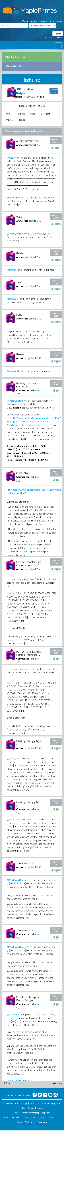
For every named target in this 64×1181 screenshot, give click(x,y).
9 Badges (19, 93)
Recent (40, 1108)
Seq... (19, 314)
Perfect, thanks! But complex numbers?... (28, 563)
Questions (45, 114)
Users (32, 1103)
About (59, 21)
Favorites (21, 114)
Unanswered (43, 1103)
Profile (8, 114)
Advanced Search (53, 38)
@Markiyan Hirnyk (16, 233)
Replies (22, 120)
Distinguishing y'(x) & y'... (29, 742)
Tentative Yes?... (26, 863)
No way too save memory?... (26, 385)
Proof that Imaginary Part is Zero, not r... (28, 998)
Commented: (23, 390)
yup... (19, 216)
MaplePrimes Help (31, 1112)
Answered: (22, 144)
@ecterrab (12, 269)
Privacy (32, 1122)
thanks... (21, 253)
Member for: (20, 97)
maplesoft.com (53, 1117)
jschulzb (32, 144)
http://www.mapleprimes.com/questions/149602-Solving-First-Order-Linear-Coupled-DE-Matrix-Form (34, 421)
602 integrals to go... (28, 141)
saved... (20, 282)
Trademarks (42, 1122)
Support (44, 21)
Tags (25, 1103)
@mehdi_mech (14, 758)
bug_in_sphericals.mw (18, 1080)
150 (39, 144)
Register (34, 21)
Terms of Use (22, 1122)
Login (25, 21)
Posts (32, 114)
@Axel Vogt (13, 157)
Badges (31, 1108)
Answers (9, 120)
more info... (23, 473)
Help (52, 21)
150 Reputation (23, 89)
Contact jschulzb (54, 91)
